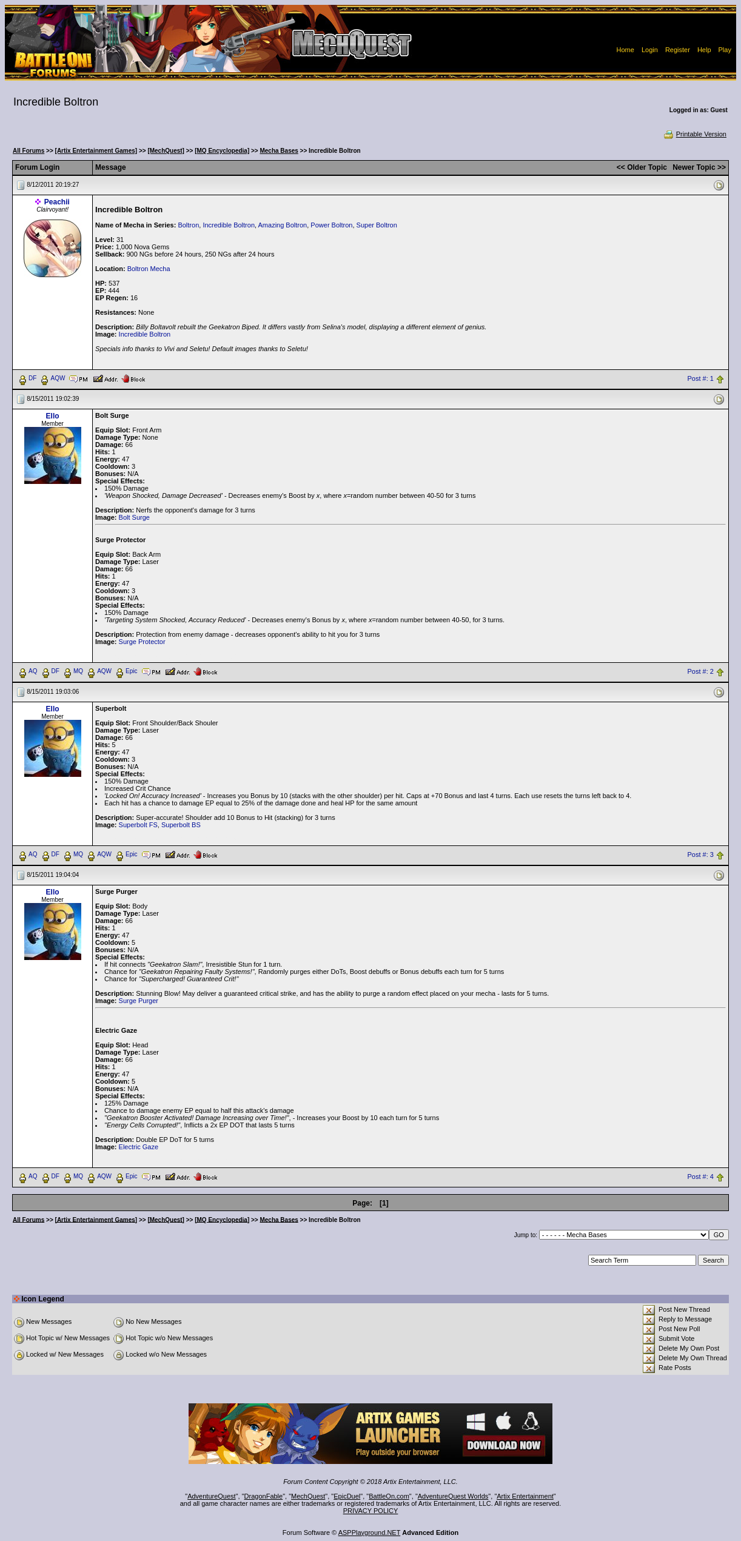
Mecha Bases (279, 150)
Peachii (57, 202)
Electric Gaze (138, 1146)
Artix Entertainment (525, 1496)
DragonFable (263, 1496)
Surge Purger (138, 1000)
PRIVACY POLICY (370, 1510)
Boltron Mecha (148, 268)
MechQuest (308, 1496)
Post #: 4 (700, 1176)
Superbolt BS (181, 824)
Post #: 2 (700, 671)
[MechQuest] (165, 150)
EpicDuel (347, 1496)
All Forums (28, 150)
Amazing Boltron (282, 225)
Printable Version (694, 134)
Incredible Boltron (229, 225)
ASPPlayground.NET (369, 1532)
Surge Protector (142, 641)
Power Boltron (331, 225)
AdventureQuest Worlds (453, 1496)
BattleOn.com (389, 1496)
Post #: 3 (700, 854)
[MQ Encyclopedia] (222, 150)
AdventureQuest (211, 1496)
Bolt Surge (134, 517)
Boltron (188, 225)
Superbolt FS (138, 824)
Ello (52, 416)
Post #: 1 (700, 378)
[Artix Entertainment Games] (96, 150)
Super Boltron (377, 225)
